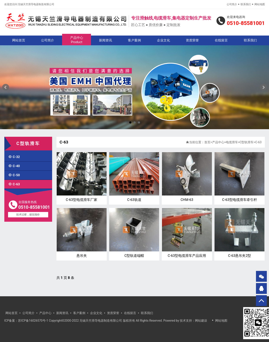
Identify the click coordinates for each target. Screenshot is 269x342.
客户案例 (134, 40)
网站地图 (259, 4)
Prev (5, 87)
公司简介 (232, 4)
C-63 (14, 184)
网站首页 (18, 40)
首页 (207, 142)
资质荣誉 (192, 40)
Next (263, 87)
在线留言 (221, 40)
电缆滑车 (232, 142)
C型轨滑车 (246, 142)
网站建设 (201, 320)
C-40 (14, 166)
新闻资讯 (105, 40)
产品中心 (76, 40)
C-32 (14, 157)
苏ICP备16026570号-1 (33, 320)
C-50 (14, 175)
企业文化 (163, 40)
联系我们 (246, 4)
